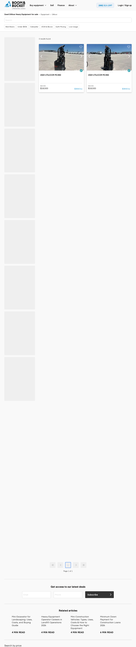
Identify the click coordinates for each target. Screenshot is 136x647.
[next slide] (81, 56)
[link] (15, 5)
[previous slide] (41, 56)
